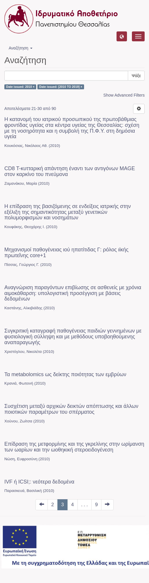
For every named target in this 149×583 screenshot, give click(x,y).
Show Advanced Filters (124, 95)
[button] (122, 36)
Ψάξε (136, 75)
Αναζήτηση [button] (20, 48)
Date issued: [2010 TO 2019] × (60, 86)
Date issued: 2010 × (20, 86)
